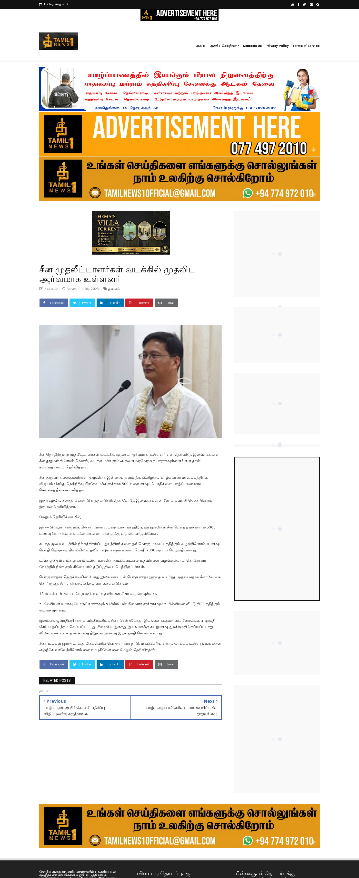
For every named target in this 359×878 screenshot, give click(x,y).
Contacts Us (252, 46)
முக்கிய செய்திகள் (223, 46)
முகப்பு (201, 46)
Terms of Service (306, 46)
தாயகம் (114, 288)
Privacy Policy (277, 46)
